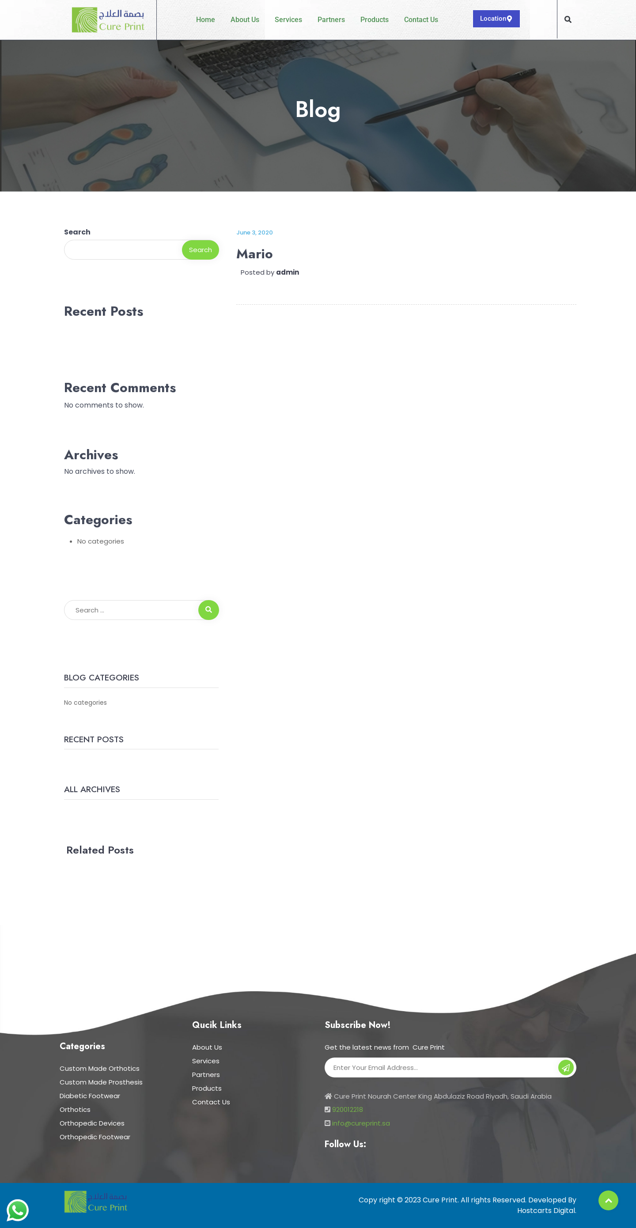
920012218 (347, 1109)
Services (288, 19)
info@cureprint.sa (361, 1123)
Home (205, 19)
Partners (331, 19)
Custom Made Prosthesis (101, 1082)
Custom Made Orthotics (100, 1068)
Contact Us (421, 19)
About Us (245, 19)
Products (374, 19)
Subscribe (566, 1068)
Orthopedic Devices (92, 1123)
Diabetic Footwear (90, 1095)
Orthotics (75, 1109)
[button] (568, 19)
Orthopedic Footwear (95, 1136)
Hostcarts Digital (546, 1210)
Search (77, 232)
